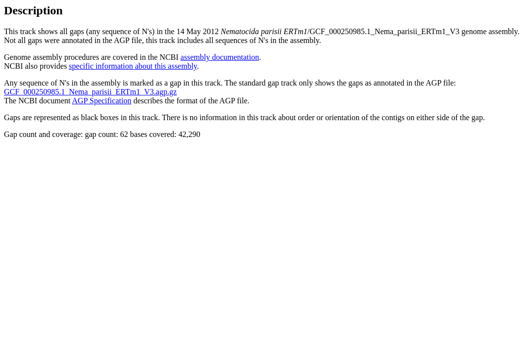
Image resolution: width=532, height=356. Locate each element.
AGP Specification (101, 100)
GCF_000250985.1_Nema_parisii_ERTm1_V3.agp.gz (90, 92)
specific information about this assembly (133, 66)
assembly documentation (219, 57)
